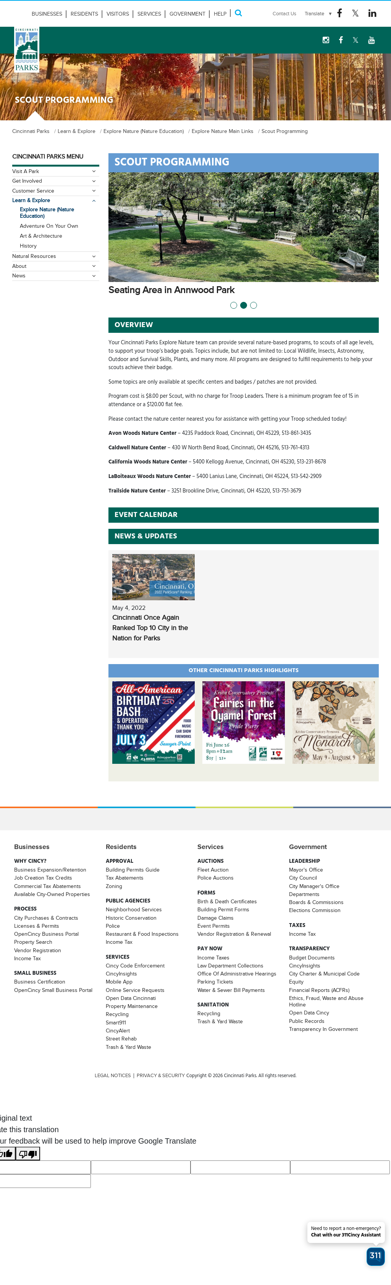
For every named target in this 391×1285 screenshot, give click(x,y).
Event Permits (213, 926)
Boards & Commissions (316, 902)
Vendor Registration (37, 950)
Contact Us (284, 13)
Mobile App (119, 982)
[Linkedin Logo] (372, 13)
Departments (304, 894)
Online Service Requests (135, 990)
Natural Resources (34, 256)
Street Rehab (121, 1038)
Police (113, 926)
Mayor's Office (306, 870)
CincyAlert (118, 1030)
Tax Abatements (125, 878)
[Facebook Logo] (339, 13)
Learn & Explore (31, 200)
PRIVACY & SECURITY (161, 1075)
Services (149, 14)
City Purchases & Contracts (46, 918)
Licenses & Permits (36, 926)
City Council (303, 878)
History (28, 246)
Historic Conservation (131, 918)
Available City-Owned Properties (52, 894)
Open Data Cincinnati (131, 998)
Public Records (307, 1021)
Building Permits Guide (133, 870)
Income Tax (27, 958)
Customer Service (33, 191)
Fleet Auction (213, 870)
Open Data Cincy (309, 1013)
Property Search (33, 942)
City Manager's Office (314, 886)
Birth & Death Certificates (227, 901)
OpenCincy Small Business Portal (53, 990)
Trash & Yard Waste (128, 1047)
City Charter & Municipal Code (324, 974)
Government (187, 14)
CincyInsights (121, 974)
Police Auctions (215, 878)
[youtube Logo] (371, 40)
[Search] (238, 12)
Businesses (47, 14)
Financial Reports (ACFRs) (319, 990)
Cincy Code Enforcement (135, 966)
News (19, 275)
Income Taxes (213, 957)
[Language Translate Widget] (318, 14)
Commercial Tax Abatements (47, 886)
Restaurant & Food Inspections (142, 934)
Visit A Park (25, 171)
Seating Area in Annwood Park (180, 290)
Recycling (117, 1014)
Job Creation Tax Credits (43, 878)
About (19, 266)
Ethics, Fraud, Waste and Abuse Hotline (326, 1001)
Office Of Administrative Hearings (236, 974)
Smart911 (116, 1022)
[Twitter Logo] (355, 13)
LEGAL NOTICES (113, 1075)
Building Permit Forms (223, 909)
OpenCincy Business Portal (46, 934)
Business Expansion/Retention (50, 870)
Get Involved (27, 181)
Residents (84, 14)
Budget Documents (312, 957)
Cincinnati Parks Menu (47, 156)
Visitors (118, 14)
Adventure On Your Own (49, 226)
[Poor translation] (28, 1153)
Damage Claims (215, 918)
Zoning (114, 886)
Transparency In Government (323, 1029)
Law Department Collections (230, 966)
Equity (296, 982)
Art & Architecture (41, 236)
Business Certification (39, 982)
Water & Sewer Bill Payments (231, 990)
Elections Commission (315, 910)
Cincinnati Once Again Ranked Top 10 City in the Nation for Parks (150, 628)
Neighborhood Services (134, 909)
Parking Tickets (215, 982)
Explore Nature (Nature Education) (47, 212)
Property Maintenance (132, 1006)
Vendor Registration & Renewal (234, 934)
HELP (220, 14)
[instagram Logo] (325, 40)
